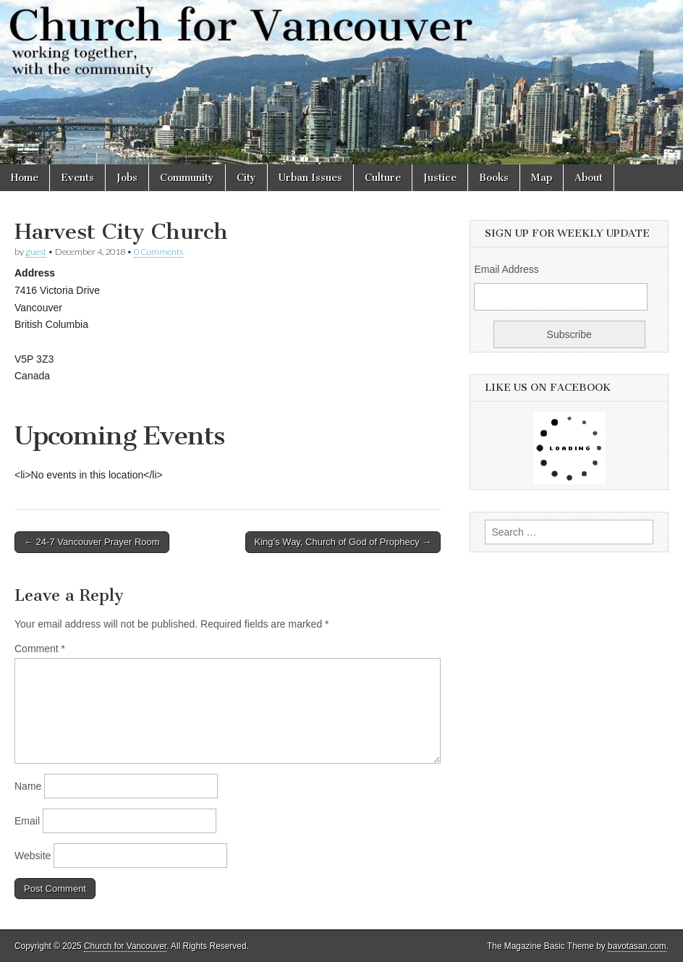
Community (187, 178)
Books (494, 178)
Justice (440, 178)
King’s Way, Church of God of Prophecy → (343, 541)
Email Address (506, 269)
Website (32, 855)
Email (27, 821)
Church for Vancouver (125, 946)
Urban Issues (310, 178)
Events (77, 178)
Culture (383, 178)
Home (24, 178)
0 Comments (158, 251)
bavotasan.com (637, 946)
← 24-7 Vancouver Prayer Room (92, 541)
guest (35, 251)
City (246, 178)
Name (27, 786)
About (588, 178)
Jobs (126, 178)
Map (541, 178)
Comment (39, 648)
